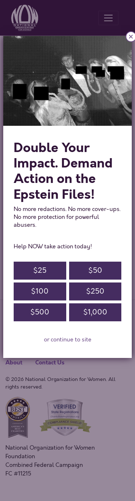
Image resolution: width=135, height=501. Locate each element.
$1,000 (95, 312)
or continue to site (67, 340)
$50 (95, 270)
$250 (95, 291)
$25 (39, 270)
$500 (39, 312)
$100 (40, 291)
